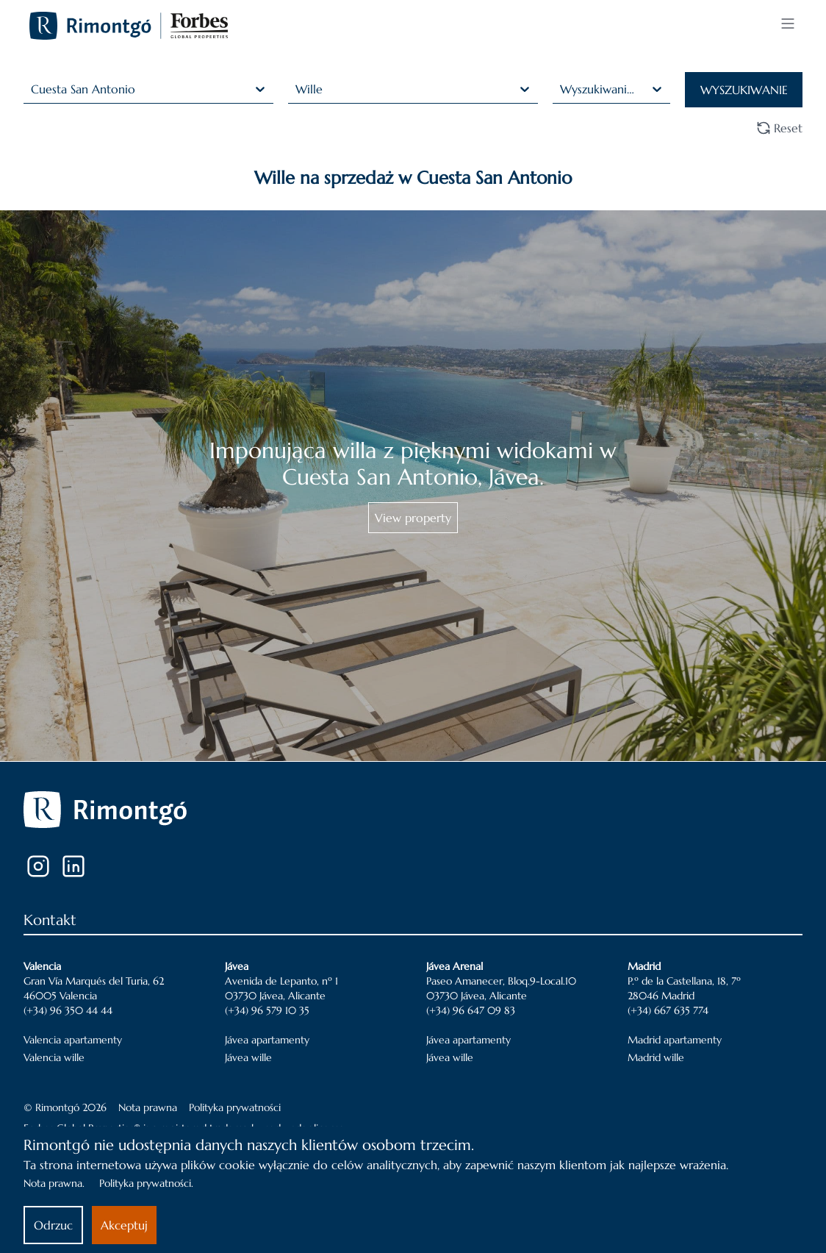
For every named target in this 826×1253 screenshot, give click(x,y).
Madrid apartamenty (675, 1039)
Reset (779, 128)
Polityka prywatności (235, 1107)
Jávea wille (248, 1057)
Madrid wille (656, 1057)
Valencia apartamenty (73, 1039)
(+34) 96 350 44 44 (68, 1010)
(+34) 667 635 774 (668, 1010)
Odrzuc (53, 1225)
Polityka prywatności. (146, 1183)
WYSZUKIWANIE (744, 89)
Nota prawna (147, 1107)
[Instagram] (38, 866)
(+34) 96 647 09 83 (470, 1010)
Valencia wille (54, 1057)
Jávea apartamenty (267, 1039)
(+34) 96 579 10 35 (267, 1010)
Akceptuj (124, 1225)
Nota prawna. (54, 1183)
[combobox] (33, 89)
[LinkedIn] (73, 866)
